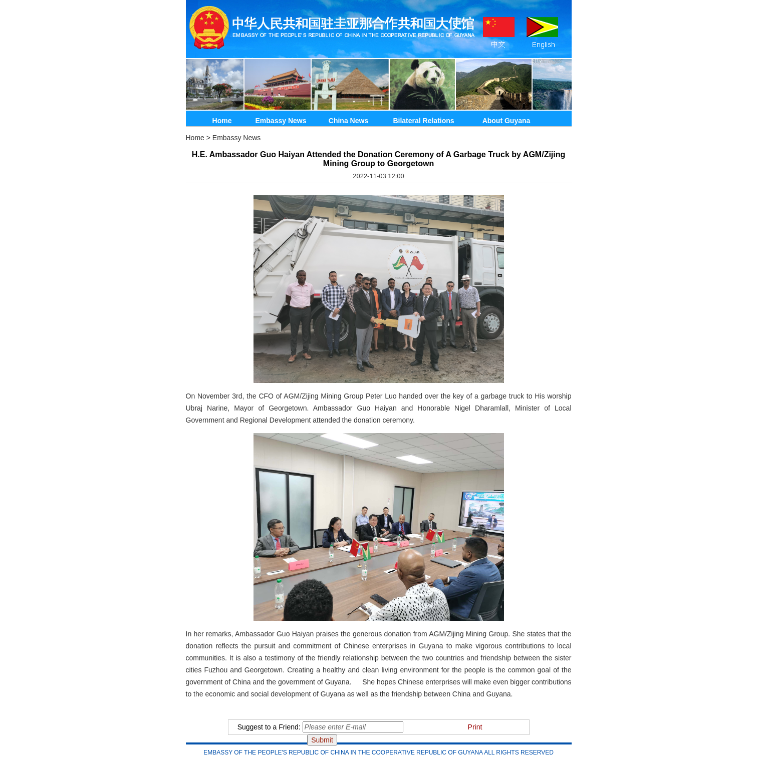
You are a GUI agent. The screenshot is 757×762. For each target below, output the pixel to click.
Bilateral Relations (423, 121)
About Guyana (506, 121)
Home (222, 121)
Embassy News (281, 121)
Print (475, 727)
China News (348, 121)
